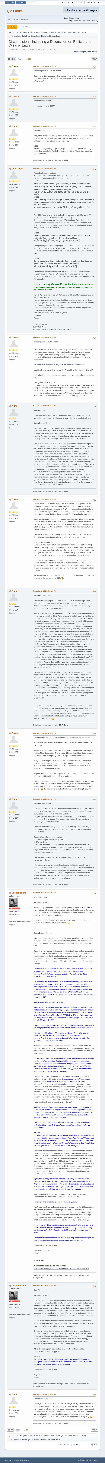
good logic (17, 168)
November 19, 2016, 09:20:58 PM (44, 406)
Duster (15, 66)
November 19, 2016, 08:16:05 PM (44, 337)
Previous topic (79, 52)
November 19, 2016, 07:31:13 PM (44, 126)
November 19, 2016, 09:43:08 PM (44, 499)
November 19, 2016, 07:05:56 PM (44, 96)
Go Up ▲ (97, 1460)
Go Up (10, 1430)
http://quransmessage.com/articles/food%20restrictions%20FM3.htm (61, 1268)
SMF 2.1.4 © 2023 (11, 1460)
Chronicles (81, 32)
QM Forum (15, 11)
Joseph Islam (19, 893)
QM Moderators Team (69, 32)
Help (78, 1460)
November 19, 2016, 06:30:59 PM (44, 66)
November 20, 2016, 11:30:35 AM (44, 1394)
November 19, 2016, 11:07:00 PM (44, 799)
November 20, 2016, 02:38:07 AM (44, 1285)
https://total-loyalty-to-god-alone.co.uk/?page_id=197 (52, 329)
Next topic (92, 52)
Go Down (11, 59)
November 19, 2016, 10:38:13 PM (44, 591)
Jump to (62, 1444)
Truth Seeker (55, 32)
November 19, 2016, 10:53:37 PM (44, 733)
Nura (14, 126)
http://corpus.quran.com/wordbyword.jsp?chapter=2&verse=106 (59, 365)
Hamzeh (16, 96)
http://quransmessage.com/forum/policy (83, 21)
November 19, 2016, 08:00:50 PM (44, 168)
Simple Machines (23, 1460)
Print (94, 59)
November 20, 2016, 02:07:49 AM (44, 893)
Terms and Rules (86, 1460)
